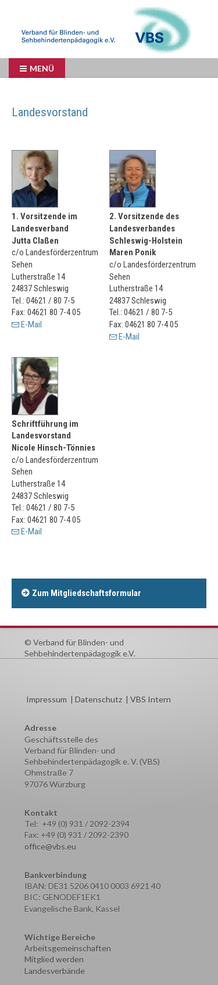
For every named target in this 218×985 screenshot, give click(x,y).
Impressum (46, 699)
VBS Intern (150, 699)
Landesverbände (54, 971)
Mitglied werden (54, 959)
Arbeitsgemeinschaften (67, 948)
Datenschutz (98, 699)
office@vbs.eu (50, 846)
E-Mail (31, 324)
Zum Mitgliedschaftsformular (86, 593)
